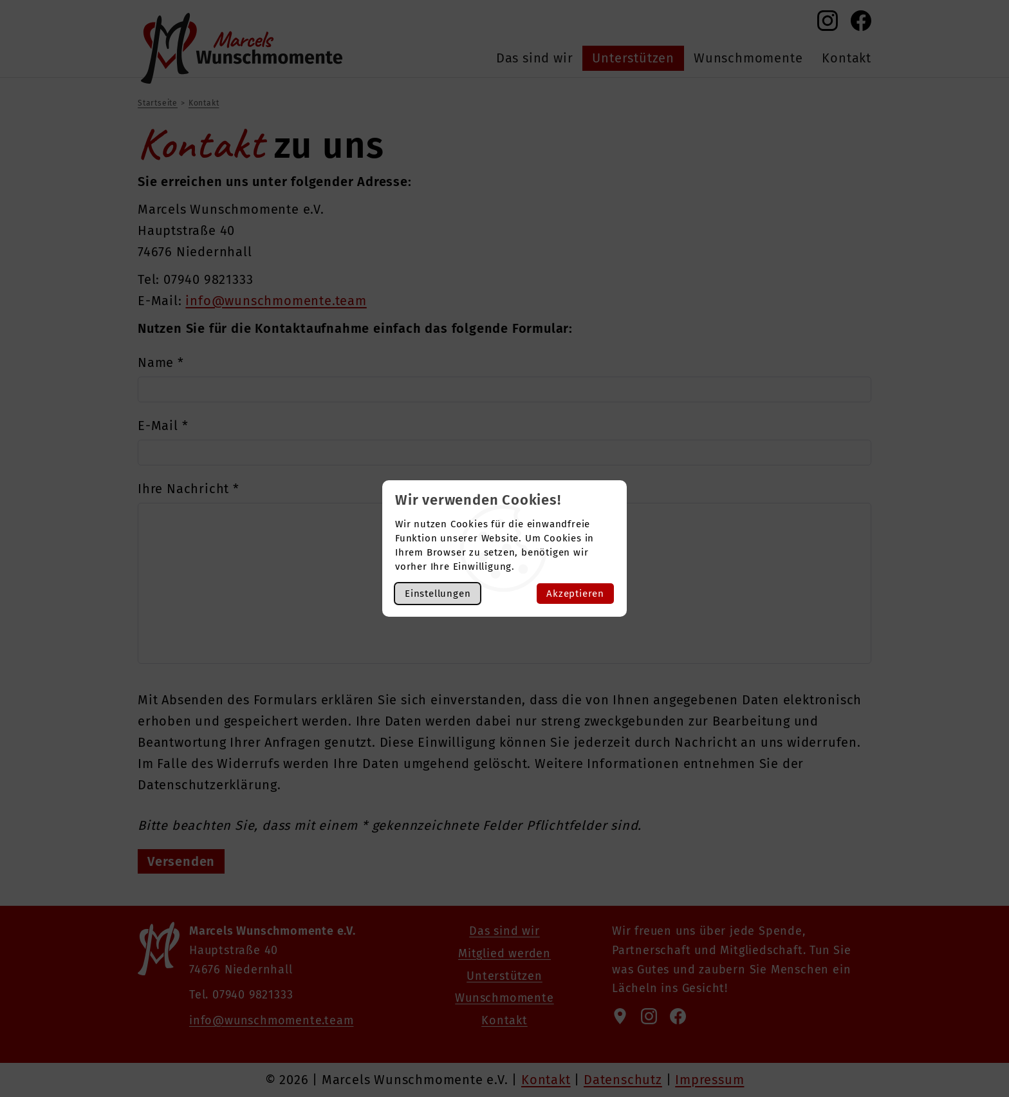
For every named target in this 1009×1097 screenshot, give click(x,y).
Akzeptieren (575, 593)
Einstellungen (437, 593)
